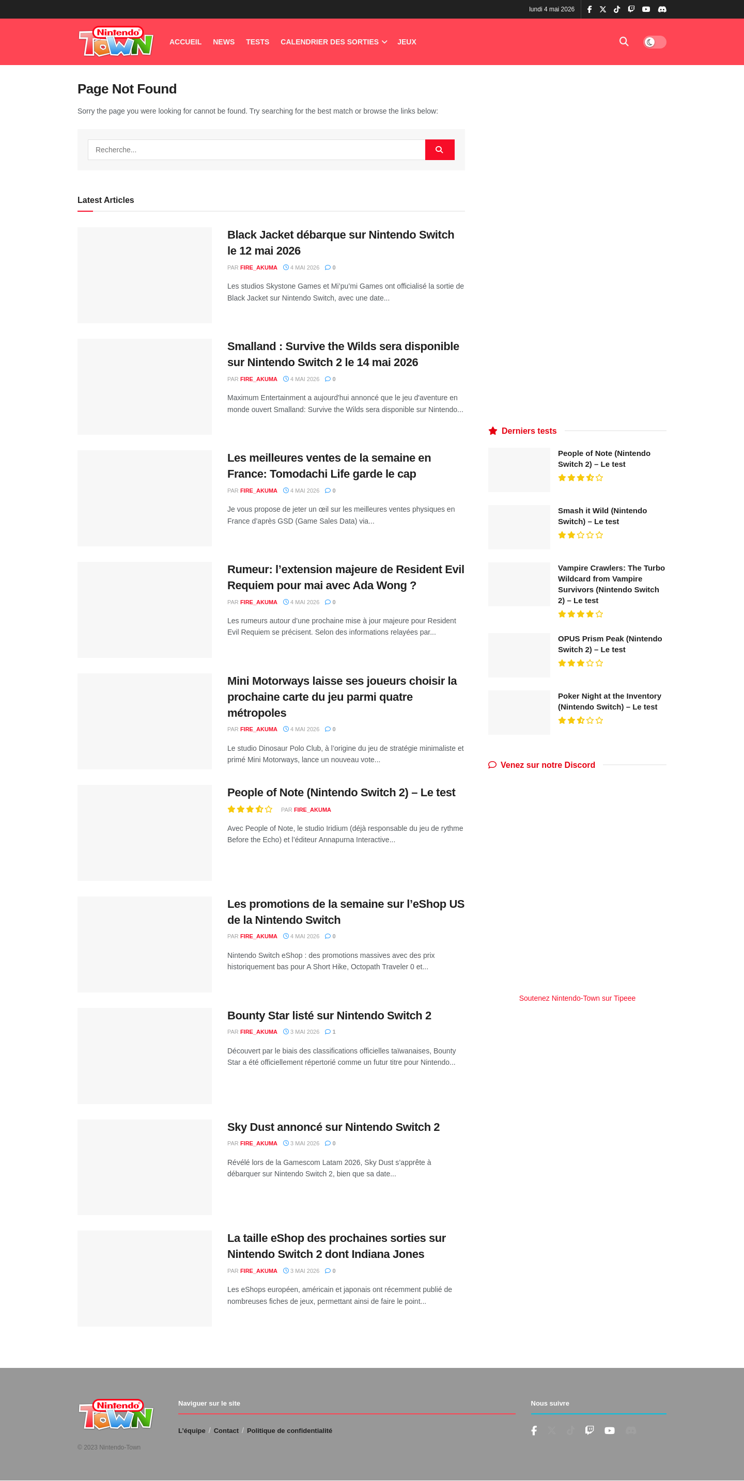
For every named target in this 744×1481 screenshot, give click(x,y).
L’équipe (192, 1431)
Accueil (185, 42)
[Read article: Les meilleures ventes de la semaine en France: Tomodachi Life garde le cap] (145, 498)
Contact (226, 1431)
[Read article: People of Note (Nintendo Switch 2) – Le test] (145, 833)
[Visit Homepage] (116, 42)
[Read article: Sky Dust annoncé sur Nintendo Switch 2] (145, 1168)
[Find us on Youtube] (589, 1431)
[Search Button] (624, 42)
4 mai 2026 (301, 267)
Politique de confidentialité (289, 1431)
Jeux (406, 42)
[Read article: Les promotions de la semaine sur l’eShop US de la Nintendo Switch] (145, 944)
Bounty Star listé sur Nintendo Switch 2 (329, 1015)
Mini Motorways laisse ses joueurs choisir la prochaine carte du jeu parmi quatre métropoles (342, 696)
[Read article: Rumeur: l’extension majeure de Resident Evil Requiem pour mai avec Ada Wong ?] (145, 610)
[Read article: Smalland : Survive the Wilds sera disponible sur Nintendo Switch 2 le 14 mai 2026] (145, 387)
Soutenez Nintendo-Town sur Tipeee (577, 998)
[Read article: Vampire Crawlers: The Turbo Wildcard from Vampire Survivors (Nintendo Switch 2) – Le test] (519, 584)
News (224, 42)
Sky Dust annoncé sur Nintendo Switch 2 (333, 1127)
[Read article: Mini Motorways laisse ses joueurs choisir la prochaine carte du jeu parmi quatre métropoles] (145, 721)
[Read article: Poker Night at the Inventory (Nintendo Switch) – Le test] (519, 712)
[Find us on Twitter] (551, 1431)
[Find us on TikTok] (617, 10)
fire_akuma (258, 267)
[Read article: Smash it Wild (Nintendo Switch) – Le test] (519, 527)
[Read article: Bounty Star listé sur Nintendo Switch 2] (145, 1056)
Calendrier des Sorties (330, 42)
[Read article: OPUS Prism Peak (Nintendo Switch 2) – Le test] (519, 655)
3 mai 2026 (301, 1032)
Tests (257, 42)
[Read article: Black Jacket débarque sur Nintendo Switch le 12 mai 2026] (145, 275)
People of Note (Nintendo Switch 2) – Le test (341, 792)
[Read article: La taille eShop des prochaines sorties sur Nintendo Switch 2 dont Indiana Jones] (145, 1279)
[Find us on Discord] (662, 10)
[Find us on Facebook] (534, 1431)
